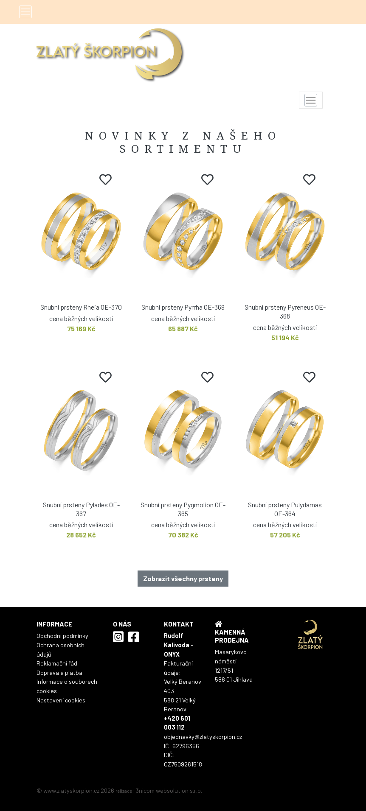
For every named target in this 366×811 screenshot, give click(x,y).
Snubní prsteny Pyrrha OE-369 (183, 307)
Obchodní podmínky (62, 635)
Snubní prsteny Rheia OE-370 (81, 307)
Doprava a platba (59, 672)
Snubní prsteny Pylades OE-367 (81, 509)
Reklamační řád (57, 663)
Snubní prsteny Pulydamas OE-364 (285, 509)
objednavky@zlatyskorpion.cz (203, 736)
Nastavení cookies (61, 700)
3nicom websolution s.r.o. (168, 790)
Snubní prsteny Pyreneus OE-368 (285, 311)
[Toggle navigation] (25, 11)
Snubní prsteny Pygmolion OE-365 (183, 509)
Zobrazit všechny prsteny (183, 578)
